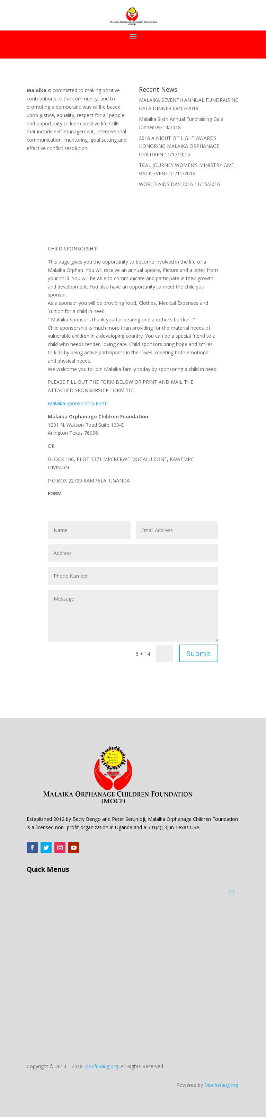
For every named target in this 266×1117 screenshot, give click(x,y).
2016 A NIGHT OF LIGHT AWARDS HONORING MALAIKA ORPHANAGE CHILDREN (179, 146)
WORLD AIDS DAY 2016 (166, 184)
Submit (199, 653)
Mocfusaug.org (101, 1066)
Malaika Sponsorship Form (78, 403)
